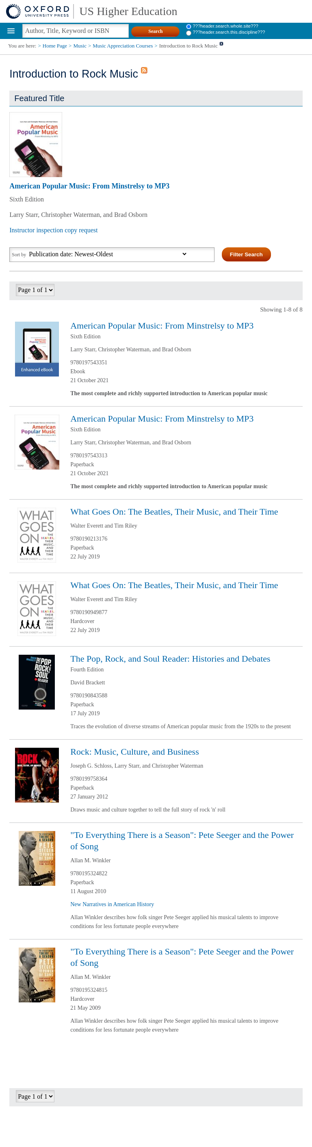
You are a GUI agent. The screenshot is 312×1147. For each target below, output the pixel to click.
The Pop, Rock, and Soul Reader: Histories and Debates (170, 659)
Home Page (55, 46)
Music (80, 46)
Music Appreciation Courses (123, 46)
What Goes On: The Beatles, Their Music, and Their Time (174, 511)
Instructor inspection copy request (53, 230)
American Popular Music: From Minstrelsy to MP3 (89, 186)
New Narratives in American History (112, 904)
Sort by (19, 255)
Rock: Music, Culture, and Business (134, 752)
